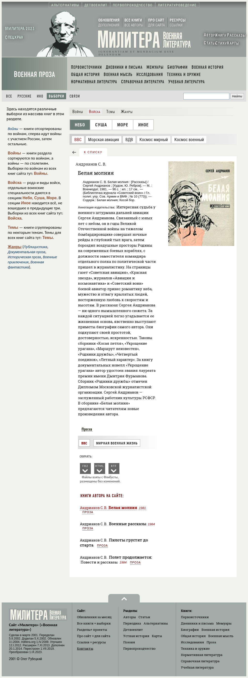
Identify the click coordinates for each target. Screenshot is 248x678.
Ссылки (91, 642)
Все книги (94, 623)
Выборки (56, 96)
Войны (14, 153)
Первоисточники (195, 617)
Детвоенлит (133, 629)
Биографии (190, 629)
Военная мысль (220, 636)
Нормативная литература (201, 655)
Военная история (215, 629)
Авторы (129, 617)
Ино (40, 96)
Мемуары (224, 623)
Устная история (136, 636)
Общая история (193, 636)
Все (9, 96)
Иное (26, 203)
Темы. (48, 238)
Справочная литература (200, 661)
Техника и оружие (195, 648)
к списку (93, 152)
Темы (13, 227)
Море (51, 198)
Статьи (144, 617)
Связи (75, 96)
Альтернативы (156, 623)
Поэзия (129, 642)
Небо (27, 198)
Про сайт (93, 636)
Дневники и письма (197, 623)
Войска (15, 183)
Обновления (94, 617)
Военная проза (34, 74)
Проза (87, 429)
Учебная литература (197, 667)
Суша (39, 198)
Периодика (132, 623)
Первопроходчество (139, 648)
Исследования (192, 642)
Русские (24, 96)
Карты (157, 636)
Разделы (92, 629)
